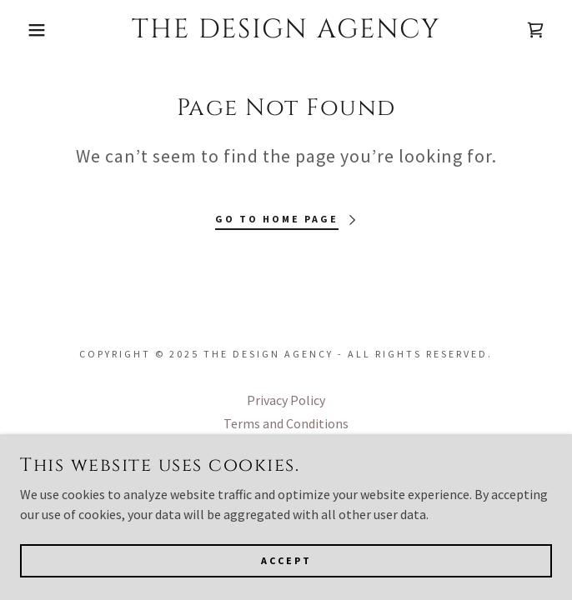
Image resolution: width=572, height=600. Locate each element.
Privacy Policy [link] (286, 400)
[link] (286, 30)
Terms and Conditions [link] (286, 423)
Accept (286, 571)
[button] (37, 30)
